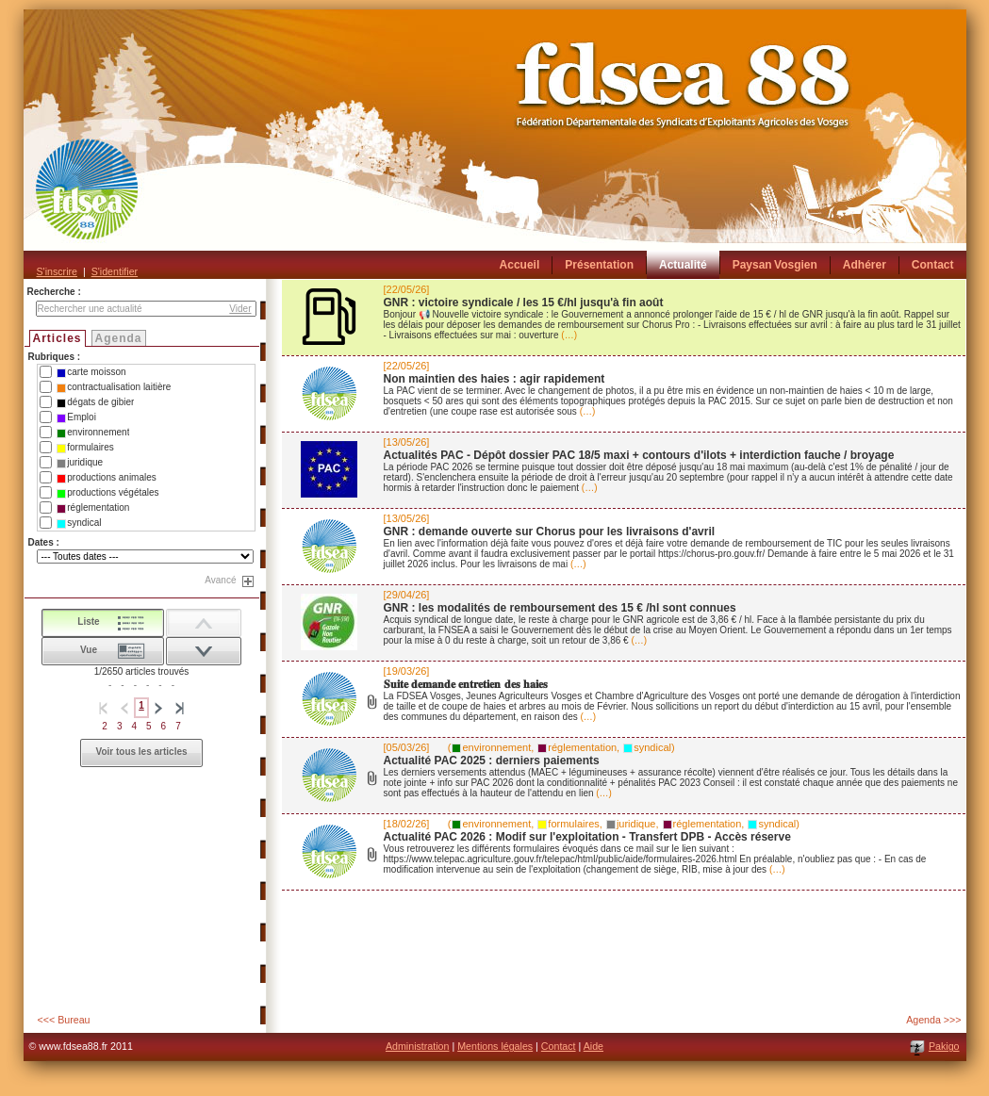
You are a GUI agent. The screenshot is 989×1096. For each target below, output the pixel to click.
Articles (57, 338)
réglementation (93, 508)
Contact (558, 1046)
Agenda (118, 338)
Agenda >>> (933, 1019)
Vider (240, 308)
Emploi (76, 417)
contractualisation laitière (114, 387)
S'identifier (114, 271)
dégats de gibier (95, 402)
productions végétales (107, 493)
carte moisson (91, 372)
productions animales (107, 477)
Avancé (220, 580)
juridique (80, 462)
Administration (418, 1046)
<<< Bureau (64, 1019)
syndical (79, 523)
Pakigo (944, 1046)
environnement (93, 432)
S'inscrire (57, 271)
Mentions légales (495, 1046)
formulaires (85, 447)
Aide (593, 1046)
